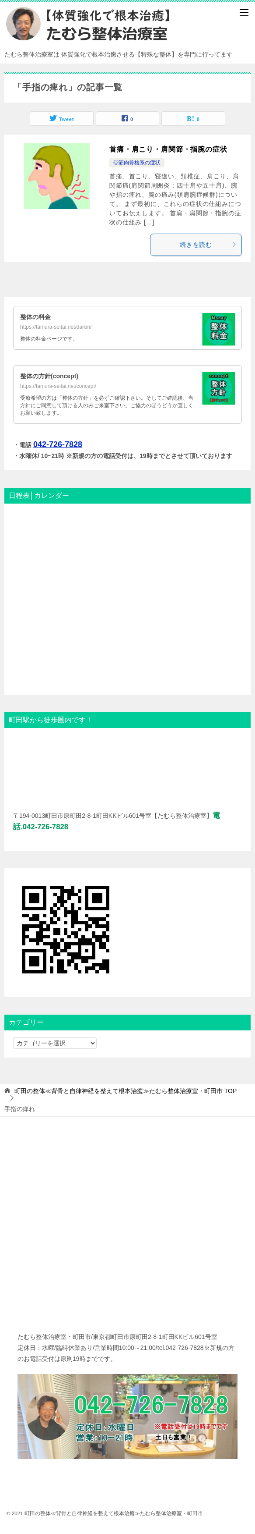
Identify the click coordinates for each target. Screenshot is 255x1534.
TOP (125, 1090)
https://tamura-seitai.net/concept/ (58, 386)
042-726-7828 (57, 444)
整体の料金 (35, 316)
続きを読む (208, 244)
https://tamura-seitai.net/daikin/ (55, 327)
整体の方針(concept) (49, 376)
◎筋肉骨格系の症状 (137, 163)
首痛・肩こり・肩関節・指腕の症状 (168, 149)
